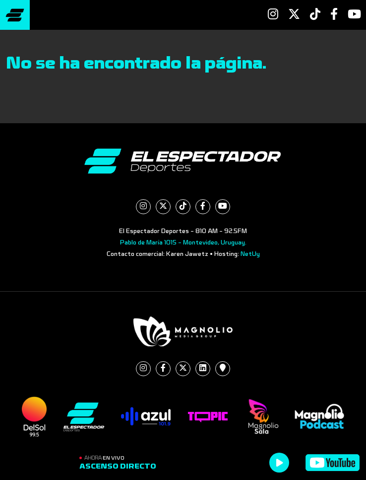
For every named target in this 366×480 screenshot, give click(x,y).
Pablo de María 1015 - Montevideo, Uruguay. (183, 242)
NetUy (250, 253)
